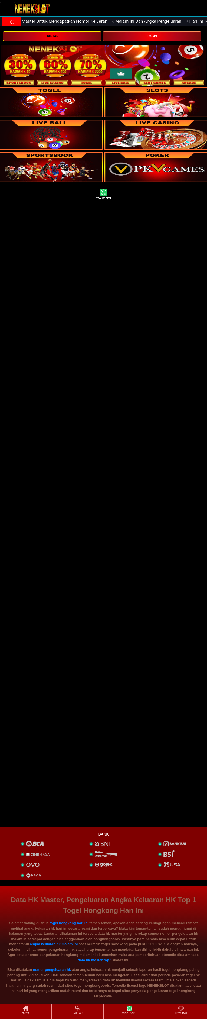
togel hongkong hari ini (69, 923)
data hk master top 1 (95, 960)
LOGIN (152, 36)
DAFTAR (51, 36)
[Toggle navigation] (7, 8)
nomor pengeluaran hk (52, 970)
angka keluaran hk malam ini (54, 944)
